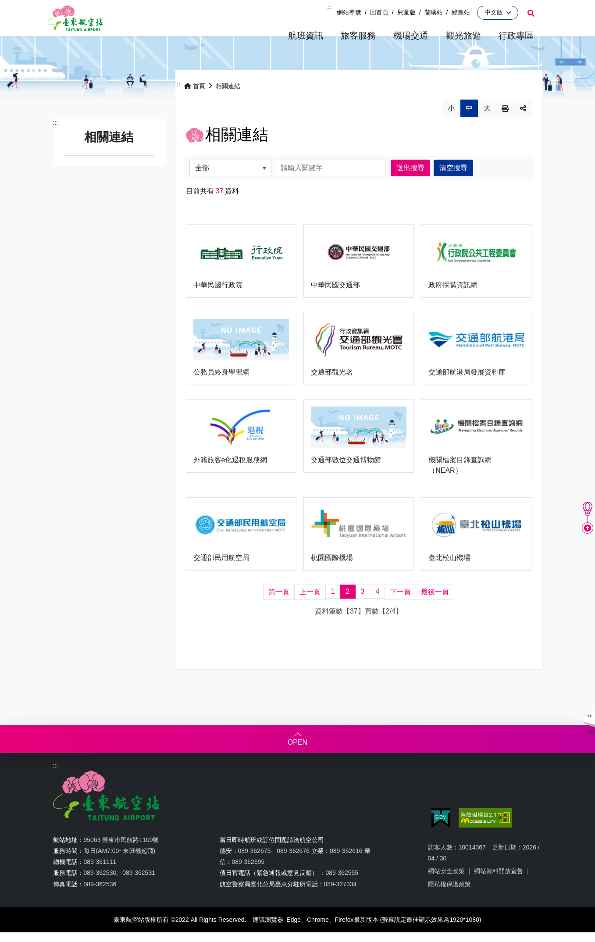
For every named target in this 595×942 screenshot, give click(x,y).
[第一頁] (279, 606)
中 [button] (469, 121)
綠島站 (461, 12)
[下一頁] (400, 606)
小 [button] (451, 121)
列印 (505, 122)
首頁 (194, 99)
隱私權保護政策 (449, 897)
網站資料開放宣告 (498, 884)
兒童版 (406, 12)
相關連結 (228, 99)
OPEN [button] (297, 756)
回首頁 (379, 12)
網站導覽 (349, 12)
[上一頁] (310, 606)
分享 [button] (523, 122)
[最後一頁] (435, 606)
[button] (305, 35)
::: (328, 7)
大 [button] (487, 121)
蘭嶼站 (433, 12)
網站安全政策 (446, 884)
